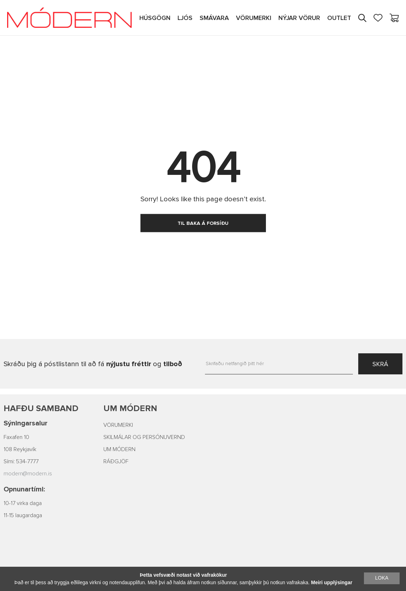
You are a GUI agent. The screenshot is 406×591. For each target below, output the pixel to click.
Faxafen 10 (16, 437)
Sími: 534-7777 (21, 461)
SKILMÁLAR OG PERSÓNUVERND (144, 437)
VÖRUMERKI (118, 425)
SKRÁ (380, 364)
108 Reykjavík (20, 449)
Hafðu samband (41, 408)
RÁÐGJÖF (115, 461)
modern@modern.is (28, 473)
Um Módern (130, 408)
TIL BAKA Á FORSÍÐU (203, 223)
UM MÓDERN (119, 449)
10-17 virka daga (23, 503)
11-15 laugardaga (23, 515)
